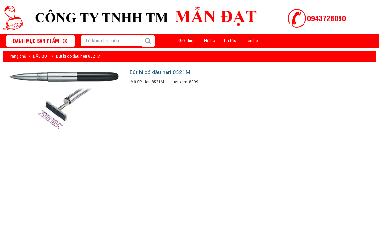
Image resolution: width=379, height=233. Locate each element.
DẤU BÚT (41, 56)
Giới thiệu (187, 40)
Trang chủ (17, 56)
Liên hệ (251, 40)
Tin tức (230, 40)
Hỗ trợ (209, 40)
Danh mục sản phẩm (40, 40)
